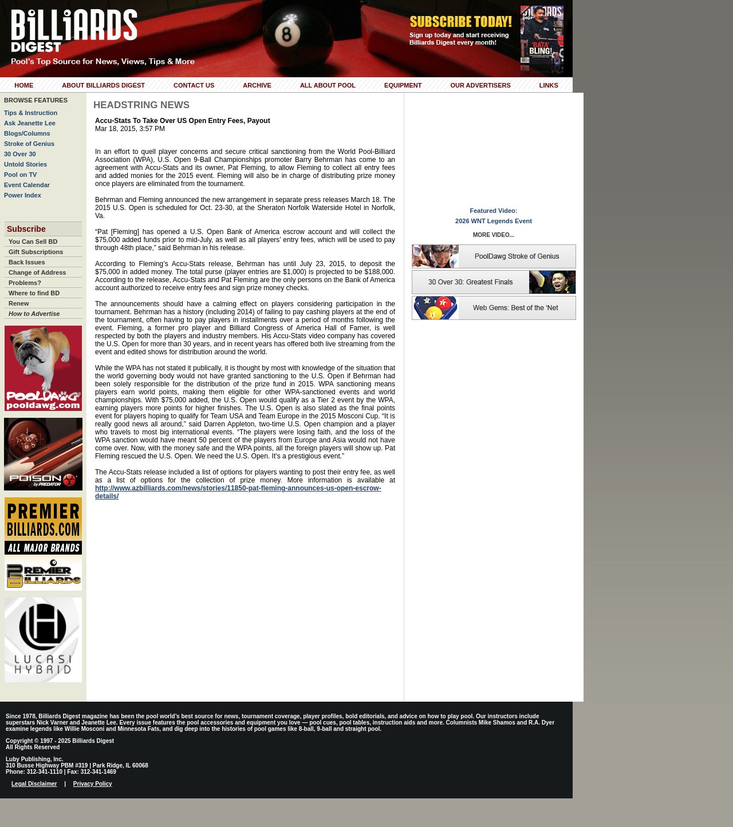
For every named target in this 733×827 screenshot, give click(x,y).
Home (23, 85)
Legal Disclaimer (34, 784)
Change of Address (37, 272)
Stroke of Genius (29, 143)
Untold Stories (25, 164)
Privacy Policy (92, 784)
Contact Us (194, 85)
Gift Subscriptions (36, 251)
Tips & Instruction (30, 112)
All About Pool (328, 85)
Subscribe (26, 229)
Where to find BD (34, 293)
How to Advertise (34, 313)
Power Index (22, 195)
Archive (257, 85)
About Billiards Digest (103, 85)
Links (548, 85)
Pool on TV (20, 174)
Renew (19, 303)
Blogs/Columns (27, 133)
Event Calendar (27, 184)
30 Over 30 (20, 154)
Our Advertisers (480, 85)
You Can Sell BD (33, 241)
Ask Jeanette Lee (30, 123)
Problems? (25, 282)
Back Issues (27, 262)
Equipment (402, 85)
